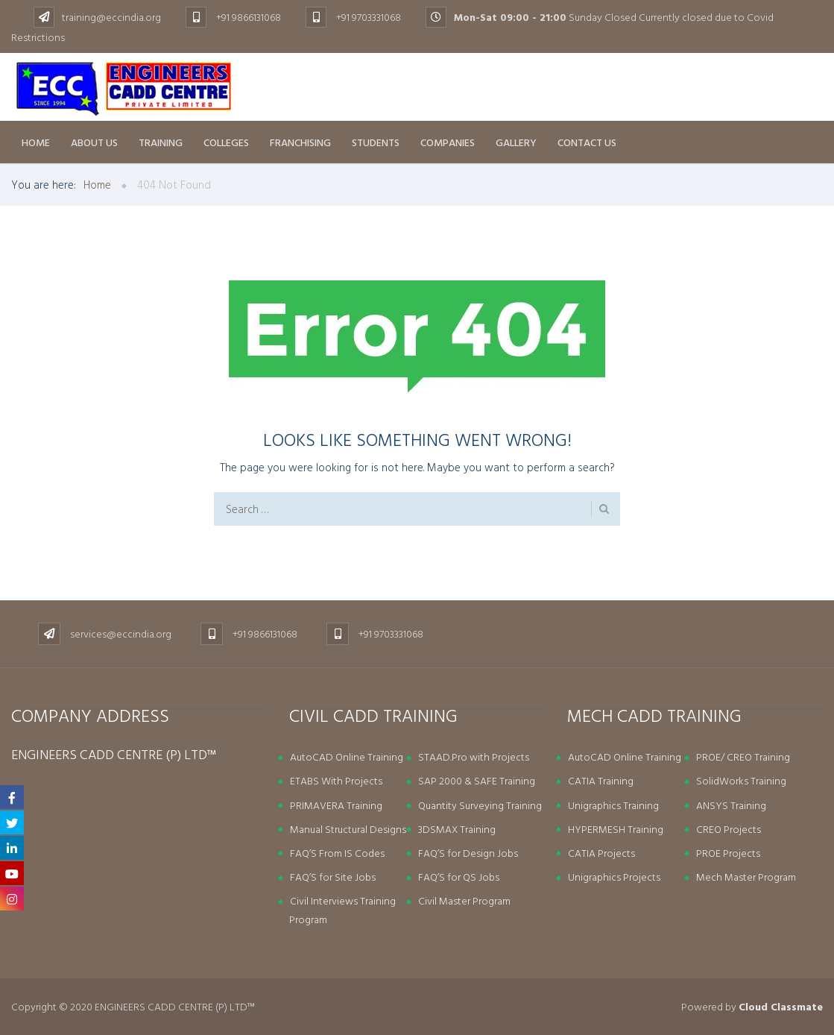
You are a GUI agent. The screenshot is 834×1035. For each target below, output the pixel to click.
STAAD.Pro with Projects (473, 756)
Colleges (226, 142)
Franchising (300, 142)
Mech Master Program (746, 876)
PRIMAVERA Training (336, 805)
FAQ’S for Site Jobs (333, 876)
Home (36, 142)
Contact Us (586, 142)
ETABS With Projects (336, 780)
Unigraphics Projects (614, 876)
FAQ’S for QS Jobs (458, 876)
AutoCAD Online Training (346, 756)
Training (161, 142)
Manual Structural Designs (348, 829)
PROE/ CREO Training (743, 756)
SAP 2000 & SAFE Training (476, 780)
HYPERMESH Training (615, 829)
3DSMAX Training (457, 829)
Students (375, 142)
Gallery (516, 142)
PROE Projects (728, 853)
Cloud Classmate (781, 1006)
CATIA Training (601, 780)
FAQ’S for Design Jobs (468, 853)
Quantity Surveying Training (480, 805)
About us (94, 142)
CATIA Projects (601, 853)
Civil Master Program (464, 900)
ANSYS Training (731, 805)
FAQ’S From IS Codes (337, 853)
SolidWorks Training (741, 780)
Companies (447, 142)
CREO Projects (728, 829)
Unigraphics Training (613, 805)
